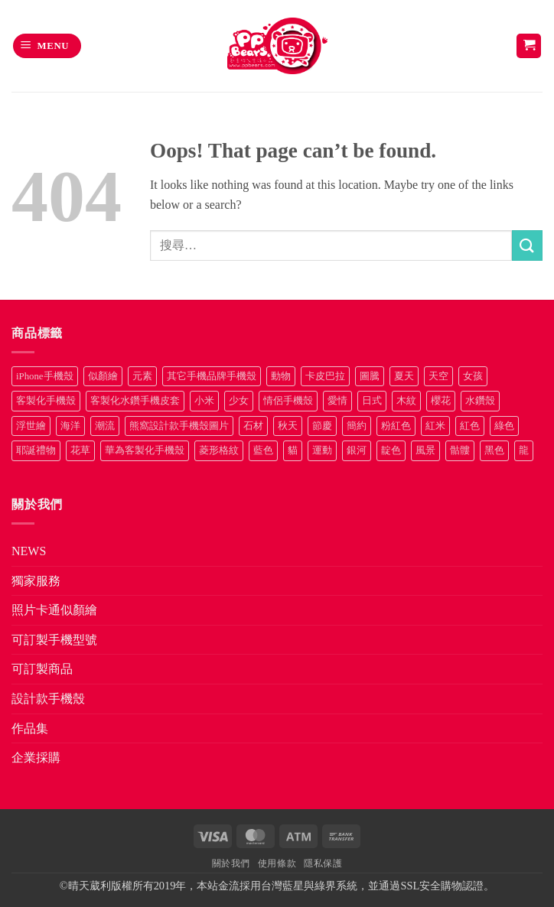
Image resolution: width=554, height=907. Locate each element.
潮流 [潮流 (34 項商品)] (105, 426)
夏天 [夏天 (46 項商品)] (404, 376)
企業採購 (35, 757)
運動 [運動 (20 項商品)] (322, 450)
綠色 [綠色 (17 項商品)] (504, 426)
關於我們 (231, 863)
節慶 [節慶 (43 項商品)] (322, 426)
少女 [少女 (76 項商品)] (239, 400)
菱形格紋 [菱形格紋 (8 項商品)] (219, 450)
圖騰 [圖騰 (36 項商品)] (370, 376)
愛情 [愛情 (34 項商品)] (337, 400)
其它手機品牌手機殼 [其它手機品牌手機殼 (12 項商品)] (211, 376)
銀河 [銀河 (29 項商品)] (357, 450)
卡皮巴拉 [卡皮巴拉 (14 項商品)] (325, 376)
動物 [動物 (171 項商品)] (281, 376)
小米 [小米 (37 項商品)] (204, 400)
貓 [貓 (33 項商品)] (293, 450)
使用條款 (277, 863)
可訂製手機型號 (54, 639)
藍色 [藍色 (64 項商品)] (263, 450)
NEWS (28, 551)
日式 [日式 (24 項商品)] (372, 400)
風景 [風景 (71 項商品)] (425, 450)
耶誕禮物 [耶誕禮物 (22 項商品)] (36, 450)
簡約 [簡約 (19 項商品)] (357, 426)
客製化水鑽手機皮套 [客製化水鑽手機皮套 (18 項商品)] (135, 400)
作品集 (29, 728)
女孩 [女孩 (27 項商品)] (473, 376)
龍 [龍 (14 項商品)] (524, 450)
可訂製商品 (42, 668)
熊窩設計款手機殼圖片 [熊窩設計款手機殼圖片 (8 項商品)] (179, 426)
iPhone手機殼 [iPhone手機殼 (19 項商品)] (44, 376)
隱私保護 (323, 863)
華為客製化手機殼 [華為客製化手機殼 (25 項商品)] (144, 450)
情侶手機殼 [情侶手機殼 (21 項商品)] (288, 400)
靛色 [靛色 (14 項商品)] (391, 450)
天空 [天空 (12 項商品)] (438, 376)
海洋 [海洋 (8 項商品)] (70, 426)
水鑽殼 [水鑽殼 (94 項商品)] (480, 400)
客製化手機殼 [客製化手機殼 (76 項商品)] (46, 400)
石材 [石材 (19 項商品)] (253, 426)
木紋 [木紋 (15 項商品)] (406, 400)
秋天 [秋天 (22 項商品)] (288, 426)
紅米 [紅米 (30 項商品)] (435, 426)
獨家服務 (35, 580)
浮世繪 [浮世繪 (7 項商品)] (31, 426)
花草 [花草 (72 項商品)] (80, 450)
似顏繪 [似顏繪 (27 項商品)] (103, 376)
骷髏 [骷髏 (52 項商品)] (460, 450)
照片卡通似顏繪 (54, 609)
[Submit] (527, 245)
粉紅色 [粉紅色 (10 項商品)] (396, 426)
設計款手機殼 (48, 698)
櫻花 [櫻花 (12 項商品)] (441, 400)
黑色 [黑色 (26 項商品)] (494, 450)
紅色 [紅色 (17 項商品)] (470, 426)
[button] (47, 46)
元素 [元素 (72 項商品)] (142, 376)
